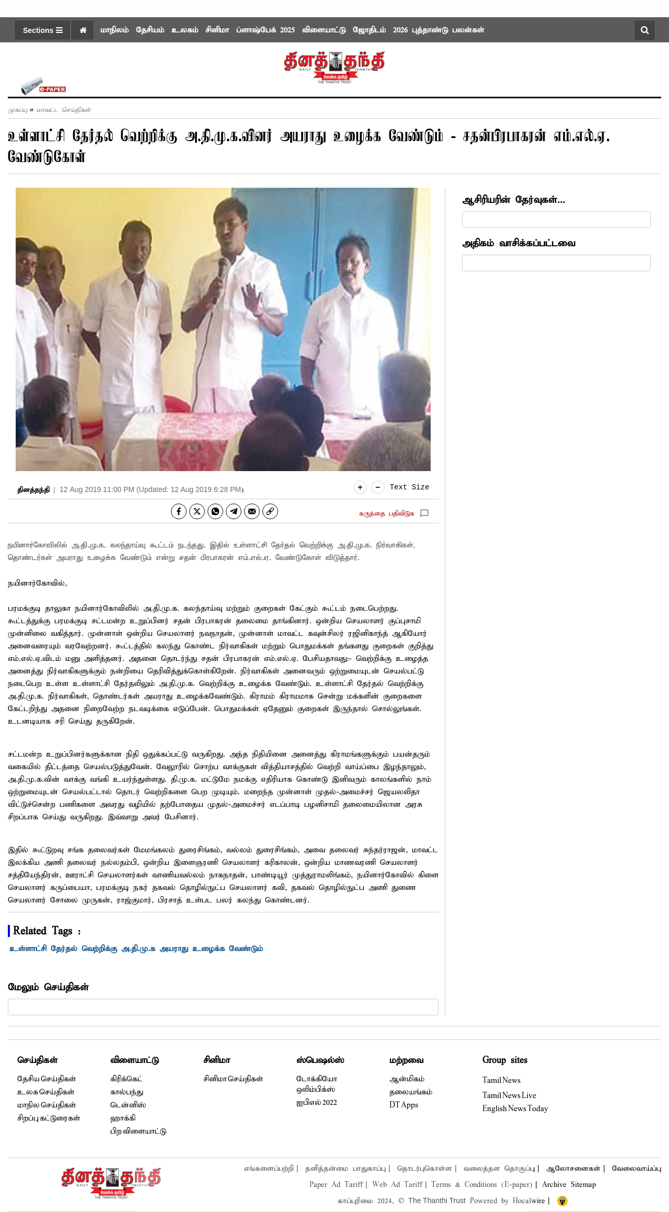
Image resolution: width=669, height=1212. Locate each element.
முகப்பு (17, 110)
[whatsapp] (215, 511)
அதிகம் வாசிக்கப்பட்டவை (518, 243)
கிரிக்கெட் (126, 1079)
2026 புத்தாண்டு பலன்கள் (438, 30)
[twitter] (197, 511)
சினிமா (217, 30)
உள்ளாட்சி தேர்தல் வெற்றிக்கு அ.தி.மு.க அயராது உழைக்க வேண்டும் (138, 949)
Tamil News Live (509, 1096)
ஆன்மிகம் (406, 1079)
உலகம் (184, 30)
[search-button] (644, 30)
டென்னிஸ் (128, 1105)
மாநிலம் (114, 30)
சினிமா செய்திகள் (233, 1079)
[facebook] (179, 511)
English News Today (515, 1109)
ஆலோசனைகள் (573, 1168)
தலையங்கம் (410, 1092)
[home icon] (83, 30)
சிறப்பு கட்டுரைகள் (48, 1118)
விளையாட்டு (323, 30)
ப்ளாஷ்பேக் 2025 (265, 30)
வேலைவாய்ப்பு (636, 1168)
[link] (270, 511)
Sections (43, 30)
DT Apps (403, 1105)
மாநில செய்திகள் (46, 1105)
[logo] (334, 64)
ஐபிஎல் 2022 (316, 1102)
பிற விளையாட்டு (138, 1131)
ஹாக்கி (122, 1118)
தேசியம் (150, 30)
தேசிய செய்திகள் (46, 1079)
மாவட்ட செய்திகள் (63, 110)
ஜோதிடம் (369, 30)
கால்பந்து (126, 1092)
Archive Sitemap (569, 1185)
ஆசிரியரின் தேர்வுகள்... (513, 200)
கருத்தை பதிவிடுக (386, 514)
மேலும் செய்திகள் (48, 987)
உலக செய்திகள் (45, 1092)
